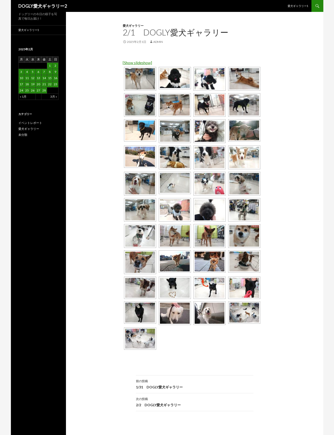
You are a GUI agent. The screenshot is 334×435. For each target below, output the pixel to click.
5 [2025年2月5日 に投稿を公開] (32, 72)
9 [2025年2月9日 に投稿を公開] (55, 72)
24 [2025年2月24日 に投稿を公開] (21, 90)
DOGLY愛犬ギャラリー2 (42, 6)
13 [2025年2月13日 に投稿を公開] (38, 78)
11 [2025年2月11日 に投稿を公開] (27, 78)
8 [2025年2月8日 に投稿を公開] (50, 72)
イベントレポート (30, 123)
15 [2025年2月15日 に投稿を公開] (50, 78)
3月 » (53, 96)
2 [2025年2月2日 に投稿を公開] (55, 65)
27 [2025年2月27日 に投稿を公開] (38, 90)
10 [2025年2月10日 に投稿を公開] (21, 78)
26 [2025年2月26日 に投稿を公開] (32, 90)
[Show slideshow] (137, 62)
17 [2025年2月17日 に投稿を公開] (21, 84)
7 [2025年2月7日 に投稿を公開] (44, 72)
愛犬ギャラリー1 (298, 5)
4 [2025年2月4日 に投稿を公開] (27, 72)
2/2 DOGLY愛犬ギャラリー (194, 401)
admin (158, 42)
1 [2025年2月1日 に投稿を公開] (50, 65)
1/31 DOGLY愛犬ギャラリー (194, 383)
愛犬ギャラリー (133, 26)
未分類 (22, 135)
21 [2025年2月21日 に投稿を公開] (44, 84)
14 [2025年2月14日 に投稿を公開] (44, 78)
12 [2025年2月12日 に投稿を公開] (32, 78)
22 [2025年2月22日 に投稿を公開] (50, 84)
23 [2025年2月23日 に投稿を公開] (55, 84)
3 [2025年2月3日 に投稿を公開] (21, 72)
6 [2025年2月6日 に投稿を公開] (38, 72)
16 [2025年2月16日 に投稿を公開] (55, 78)
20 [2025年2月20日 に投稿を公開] (38, 84)
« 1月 (23, 96)
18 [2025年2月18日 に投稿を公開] (27, 84)
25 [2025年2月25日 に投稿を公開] (27, 90)
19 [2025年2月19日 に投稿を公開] (32, 84)
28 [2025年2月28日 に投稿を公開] (44, 90)
